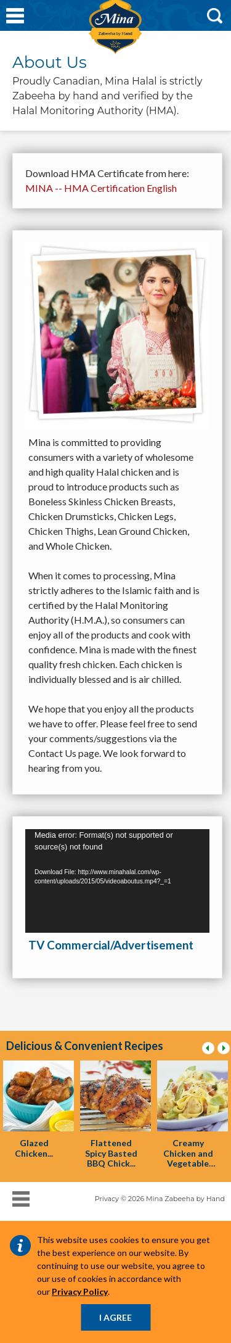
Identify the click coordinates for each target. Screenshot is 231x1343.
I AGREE (115, 1317)
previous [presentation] (210, 1051)
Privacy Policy (80, 1291)
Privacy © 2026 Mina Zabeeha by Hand (160, 1198)
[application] (117, 881)
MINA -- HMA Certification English (101, 188)
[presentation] (38, 1095)
